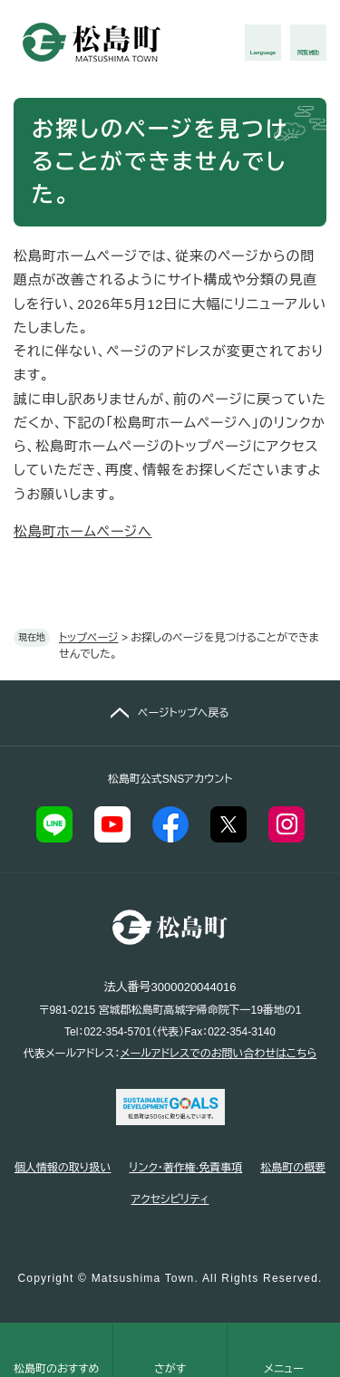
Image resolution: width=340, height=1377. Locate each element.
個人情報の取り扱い (63, 1167)
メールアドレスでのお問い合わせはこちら (218, 1053)
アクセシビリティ (170, 1199)
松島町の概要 (292, 1167)
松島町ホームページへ (83, 531)
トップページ (89, 637)
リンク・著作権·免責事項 (185, 1167)
